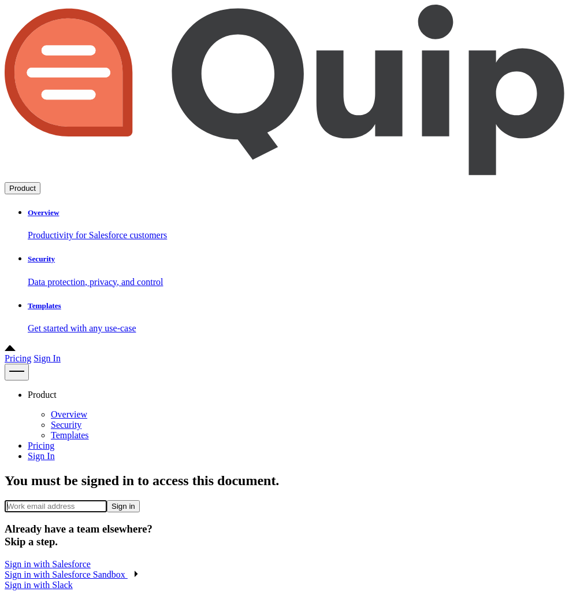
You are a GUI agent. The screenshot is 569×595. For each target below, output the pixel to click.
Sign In (47, 358)
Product (22, 188)
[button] (72, 574)
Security (66, 425)
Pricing (18, 358)
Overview (69, 414)
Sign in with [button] (48, 564)
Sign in (123, 506)
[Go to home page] (284, 177)
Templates (70, 435)
